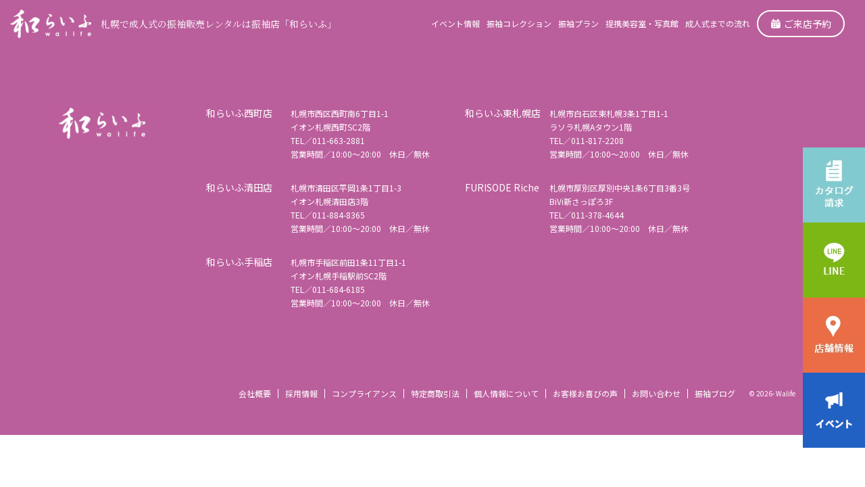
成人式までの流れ (717, 23)
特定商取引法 (435, 393)
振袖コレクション (519, 23)
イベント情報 (455, 23)
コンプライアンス (364, 393)
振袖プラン (578, 23)
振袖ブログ (715, 393)
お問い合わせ (656, 393)
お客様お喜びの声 (585, 393)
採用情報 (301, 393)
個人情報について (506, 393)
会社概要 (255, 393)
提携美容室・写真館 (642, 23)
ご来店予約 (801, 23)
